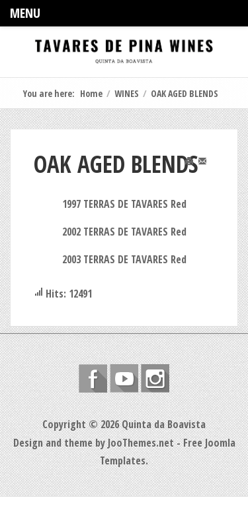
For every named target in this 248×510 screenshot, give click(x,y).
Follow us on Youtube (124, 378)
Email (209, 168)
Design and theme (53, 442)
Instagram (155, 378)
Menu (25, 13)
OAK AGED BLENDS (116, 163)
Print (195, 168)
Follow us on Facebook (93, 378)
